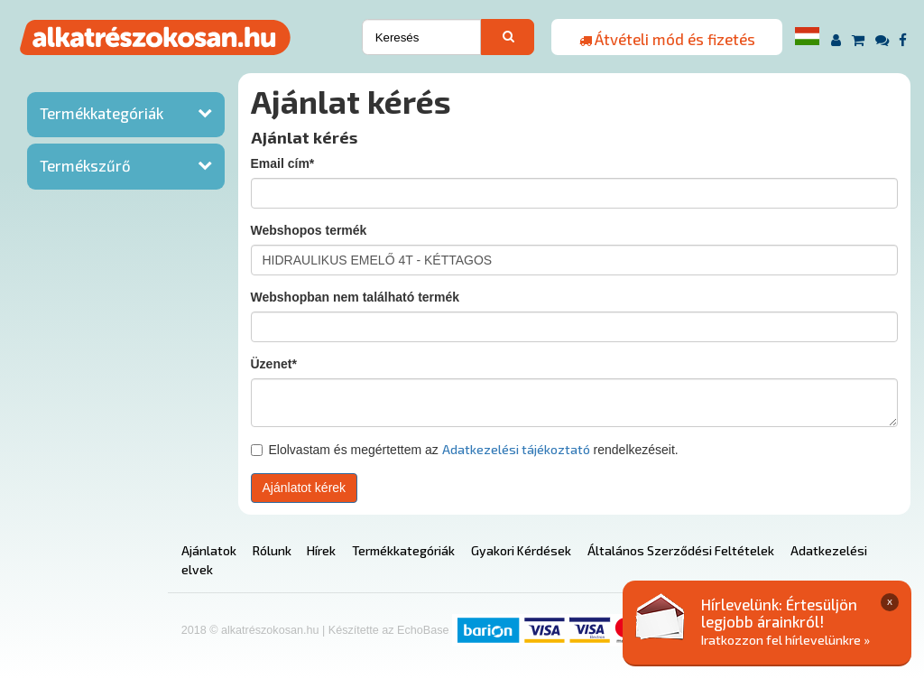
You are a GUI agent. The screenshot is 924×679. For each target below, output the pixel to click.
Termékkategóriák (101, 113)
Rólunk (272, 550)
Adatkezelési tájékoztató (516, 449)
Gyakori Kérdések (521, 550)
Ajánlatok (208, 550)
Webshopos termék (309, 230)
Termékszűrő (85, 165)
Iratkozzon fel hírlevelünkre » (785, 639)
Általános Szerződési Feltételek (680, 550)
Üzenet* (274, 364)
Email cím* (283, 163)
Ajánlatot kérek (304, 487)
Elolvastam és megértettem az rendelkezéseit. (465, 449)
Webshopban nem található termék (355, 297)
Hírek (321, 550)
